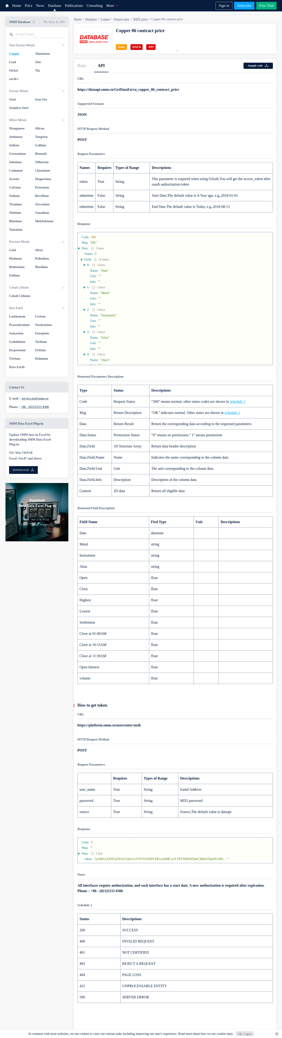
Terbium (41, 341)
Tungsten (41, 137)
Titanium (15, 204)
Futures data (121, 19)
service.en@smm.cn (34, 398)
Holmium (41, 358)
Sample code (258, 65)
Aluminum (42, 53)
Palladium (42, 258)
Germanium (17, 153)
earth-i (13, 79)
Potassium (42, 187)
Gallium (40, 145)
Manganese (17, 128)
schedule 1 (237, 401)
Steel (12, 99)
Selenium (15, 162)
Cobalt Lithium (19, 296)
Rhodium (41, 267)
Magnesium (43, 179)
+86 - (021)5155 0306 (35, 407)
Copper (14, 53)
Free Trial (266, 6)
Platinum (15, 258)
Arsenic (14, 179)
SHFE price (140, 19)
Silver (39, 250)
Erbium (40, 350)
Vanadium (42, 212)
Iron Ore (41, 99)
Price (28, 6)
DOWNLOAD (23, 470)
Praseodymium (19, 325)
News (40, 6)
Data (81, 65)
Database (54, 6)
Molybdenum (44, 221)
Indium (14, 145)
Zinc (38, 62)
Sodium (14, 196)
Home (16, 6)
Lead (12, 62)
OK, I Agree (244, 1033)
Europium (42, 333)
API (101, 65)
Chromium (42, 170)
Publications (74, 6)
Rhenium (15, 221)
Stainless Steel (18, 108)
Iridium (14, 275)
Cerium (40, 316)
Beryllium (42, 196)
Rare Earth (17, 367)
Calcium (15, 187)
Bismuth (41, 153)
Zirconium (42, 204)
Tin (37, 70)
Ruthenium (17, 267)
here (230, 1033)
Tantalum (15, 229)
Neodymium (43, 325)
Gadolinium (17, 341)
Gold (12, 250)
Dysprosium (17, 350)
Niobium (15, 212)
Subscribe (244, 6)
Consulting (95, 6)
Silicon (39, 128)
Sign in (224, 6)
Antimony (16, 137)
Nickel (13, 70)
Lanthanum (17, 316)
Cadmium (16, 170)
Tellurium (42, 162)
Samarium (16, 333)
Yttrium (14, 358)
